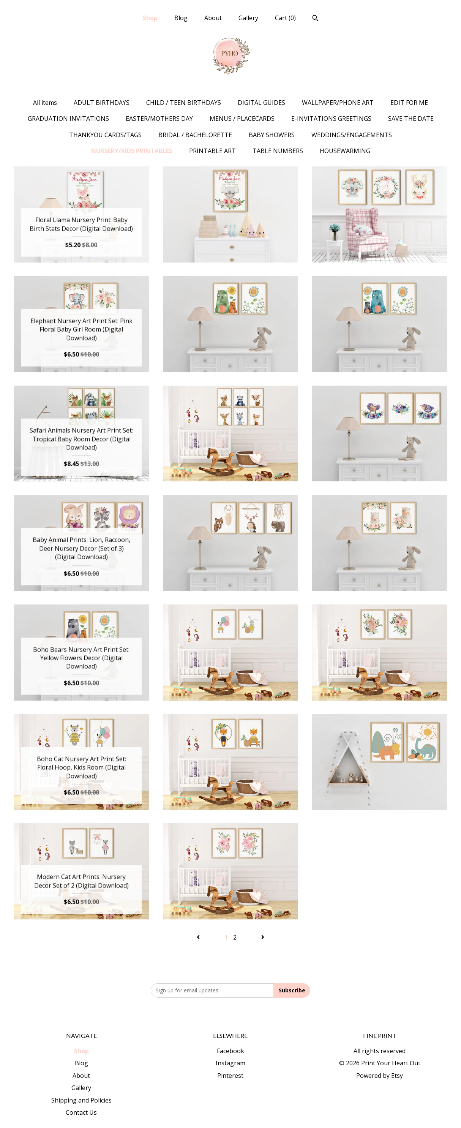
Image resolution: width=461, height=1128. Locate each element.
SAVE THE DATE (411, 118)
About (213, 18)
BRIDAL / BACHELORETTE (195, 135)
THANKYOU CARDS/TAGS (105, 135)
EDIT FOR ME (409, 102)
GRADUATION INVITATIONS (68, 118)
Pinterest (230, 1075)
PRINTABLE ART (212, 151)
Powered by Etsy (379, 1075)
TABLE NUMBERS (278, 151)
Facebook (230, 1051)
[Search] (315, 19)
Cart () (285, 18)
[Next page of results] (263, 937)
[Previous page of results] (199, 937)
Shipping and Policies (81, 1100)
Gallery (248, 18)
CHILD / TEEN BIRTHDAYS (183, 102)
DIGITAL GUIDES (261, 102)
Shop (150, 18)
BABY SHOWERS (272, 135)
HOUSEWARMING (345, 151)
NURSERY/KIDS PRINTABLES (131, 151)
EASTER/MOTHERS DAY (159, 118)
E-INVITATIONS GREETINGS (331, 118)
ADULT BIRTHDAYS (101, 102)
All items (45, 102)
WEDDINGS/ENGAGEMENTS (351, 135)
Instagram (230, 1063)
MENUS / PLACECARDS (242, 118)
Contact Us (81, 1112)
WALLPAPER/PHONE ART (338, 102)
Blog (181, 18)
